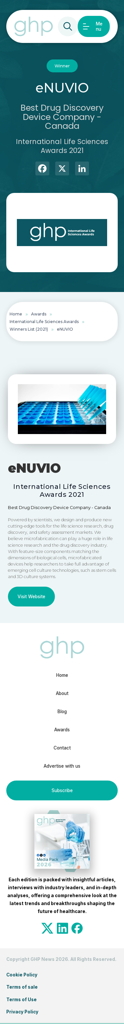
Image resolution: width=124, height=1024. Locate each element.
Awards (38, 313)
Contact (62, 747)
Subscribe (62, 790)
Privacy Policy (22, 1011)
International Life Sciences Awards (44, 321)
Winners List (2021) (29, 329)
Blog (62, 711)
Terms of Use (21, 999)
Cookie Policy (21, 974)
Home (16, 313)
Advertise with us (62, 766)
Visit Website (31, 596)
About (62, 693)
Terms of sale (22, 987)
